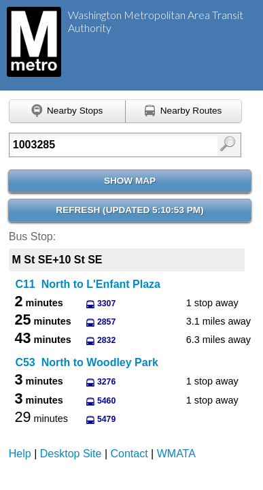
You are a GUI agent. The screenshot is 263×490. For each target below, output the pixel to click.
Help (20, 453)
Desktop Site (71, 453)
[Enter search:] (110, 145)
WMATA (176, 453)
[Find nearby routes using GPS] (184, 111)
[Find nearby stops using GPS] (67, 111)
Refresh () (129, 210)
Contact (129, 453)
